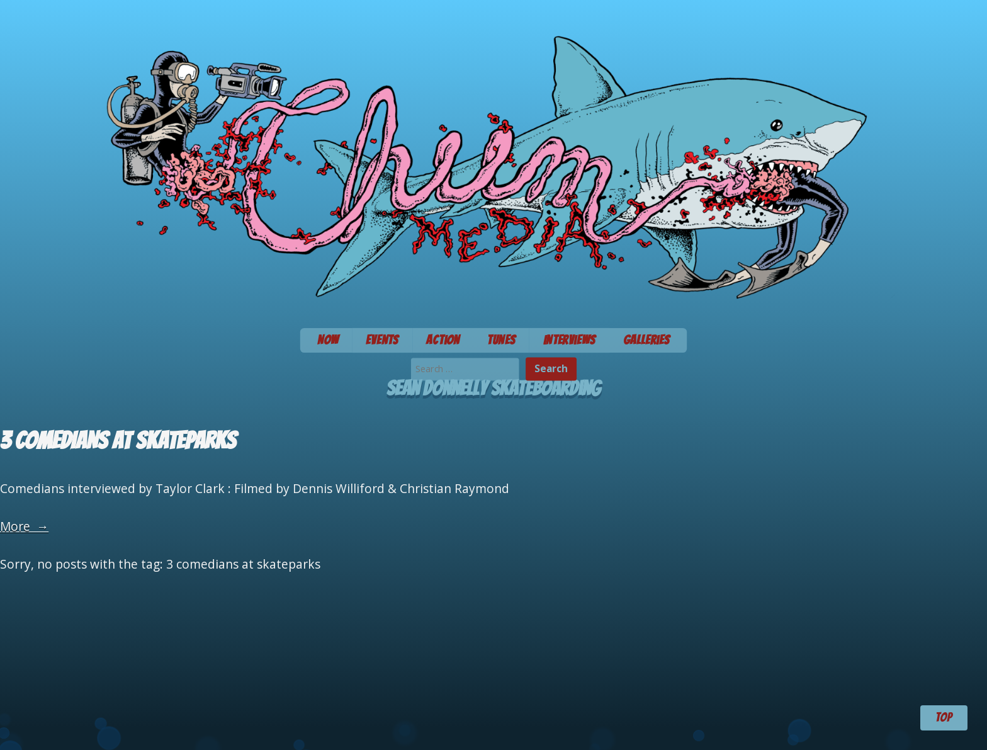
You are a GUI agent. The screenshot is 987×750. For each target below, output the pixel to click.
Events (382, 340)
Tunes (501, 340)
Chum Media (493, 160)
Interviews (569, 340)
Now (328, 340)
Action (443, 340)
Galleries (646, 340)
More (24, 526)
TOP (943, 717)
